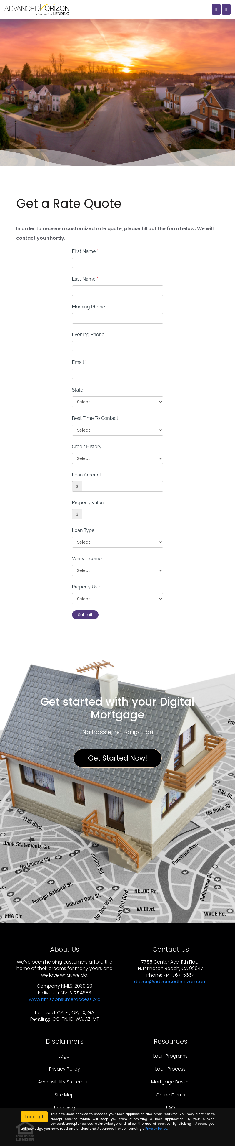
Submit (85, 615)
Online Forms (170, 1094)
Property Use (86, 587)
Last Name (85, 279)
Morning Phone (88, 307)
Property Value (88, 502)
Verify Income (87, 558)
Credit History (87, 446)
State (77, 390)
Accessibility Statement (64, 1081)
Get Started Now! (117, 758)
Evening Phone (88, 334)
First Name (85, 251)
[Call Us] (216, 9)
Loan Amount (86, 475)
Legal (65, 1056)
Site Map (64, 1094)
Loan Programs (170, 1056)
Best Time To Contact (95, 418)
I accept (34, 1116)
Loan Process (170, 1069)
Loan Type (83, 530)
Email (79, 362)
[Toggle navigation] (226, 9)
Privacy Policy (64, 1069)
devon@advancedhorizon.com (170, 981)
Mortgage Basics (170, 1081)
